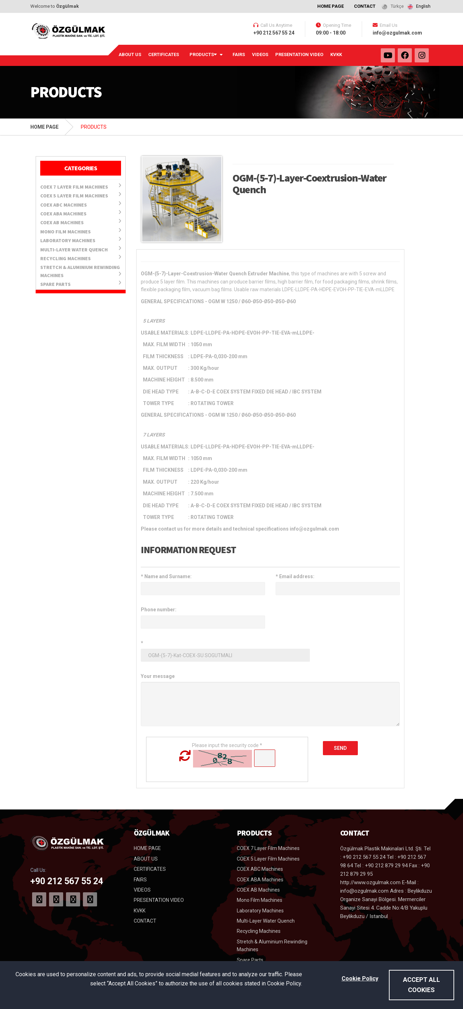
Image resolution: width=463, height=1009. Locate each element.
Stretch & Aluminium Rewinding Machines (80, 271)
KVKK (336, 54)
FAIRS (239, 54)
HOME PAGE (330, 6)
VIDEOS (260, 54)
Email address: (295, 576)
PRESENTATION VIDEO (299, 54)
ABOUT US (130, 54)
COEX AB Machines (80, 222)
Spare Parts (80, 283)
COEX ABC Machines (80, 204)
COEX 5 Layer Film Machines (80, 195)
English (423, 6)
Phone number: (158, 609)
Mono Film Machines (80, 231)
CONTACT (364, 6)
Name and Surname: (166, 576)
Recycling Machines (80, 258)
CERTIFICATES (163, 54)
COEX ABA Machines (80, 213)
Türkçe (397, 6)
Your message (158, 676)
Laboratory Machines (80, 240)
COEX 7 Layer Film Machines (80, 186)
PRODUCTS (203, 54)
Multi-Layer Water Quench (80, 249)
